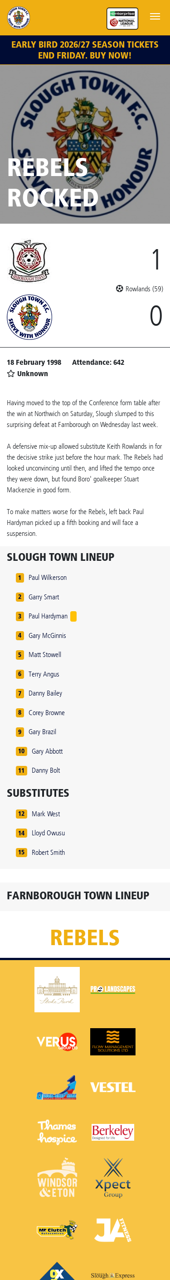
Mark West (46, 813)
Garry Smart (44, 597)
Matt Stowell (45, 654)
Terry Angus (44, 674)
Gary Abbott (47, 751)
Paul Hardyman (48, 616)
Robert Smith (48, 852)
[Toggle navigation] (155, 15)
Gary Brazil (42, 731)
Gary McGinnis (47, 635)
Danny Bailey (45, 693)
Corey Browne (47, 712)
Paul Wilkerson (48, 577)
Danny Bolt (46, 770)
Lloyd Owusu (48, 833)
